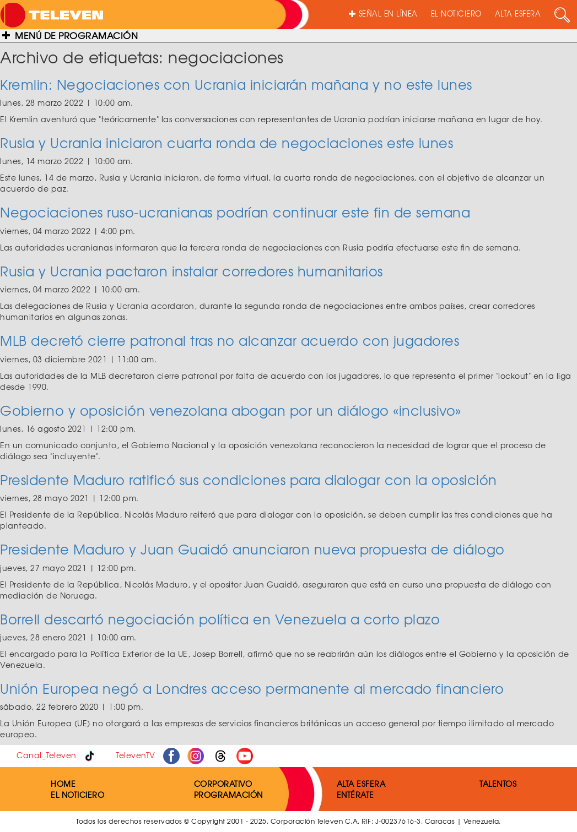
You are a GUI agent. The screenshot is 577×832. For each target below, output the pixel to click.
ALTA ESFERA (518, 13)
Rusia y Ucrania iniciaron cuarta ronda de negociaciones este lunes (226, 143)
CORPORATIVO (223, 783)
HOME (63, 783)
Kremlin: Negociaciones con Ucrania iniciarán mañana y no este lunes (236, 84)
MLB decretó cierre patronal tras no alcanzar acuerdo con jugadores (229, 340)
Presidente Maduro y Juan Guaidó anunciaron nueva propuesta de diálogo (252, 549)
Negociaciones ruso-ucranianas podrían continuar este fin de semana (235, 212)
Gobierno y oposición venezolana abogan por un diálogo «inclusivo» (230, 410)
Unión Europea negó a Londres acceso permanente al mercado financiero (252, 688)
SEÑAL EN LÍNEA (383, 13)
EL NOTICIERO (456, 13)
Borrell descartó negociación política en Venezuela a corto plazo (220, 619)
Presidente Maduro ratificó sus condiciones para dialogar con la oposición (248, 480)
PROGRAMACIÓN (228, 794)
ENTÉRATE (355, 794)
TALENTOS (497, 783)
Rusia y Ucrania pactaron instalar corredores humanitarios (191, 271)
